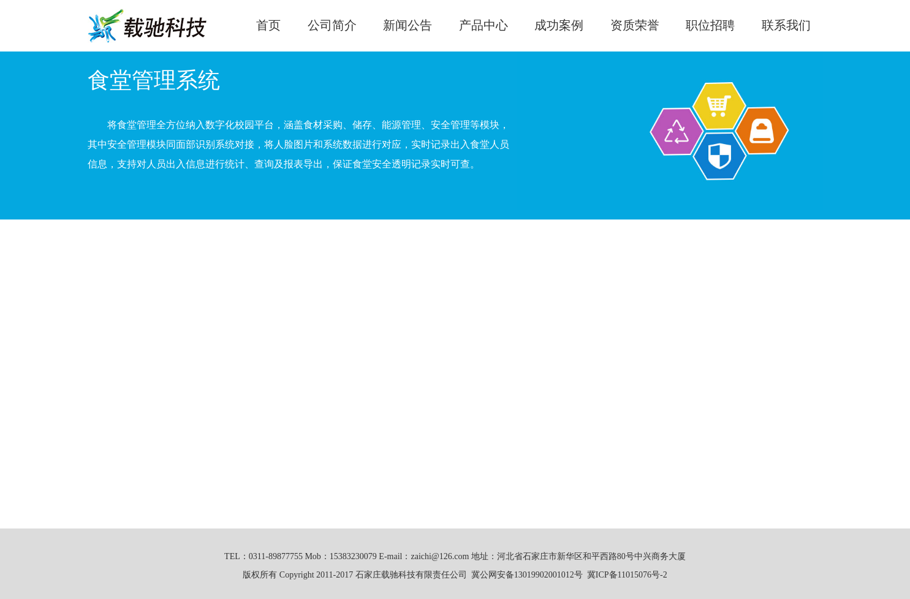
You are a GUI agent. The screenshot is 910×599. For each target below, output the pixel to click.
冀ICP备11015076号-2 (627, 574)
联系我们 (786, 25)
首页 (268, 25)
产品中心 (483, 25)
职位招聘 (710, 25)
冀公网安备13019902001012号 (527, 574)
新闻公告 (407, 25)
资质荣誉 (634, 25)
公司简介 (332, 25)
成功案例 (558, 25)
